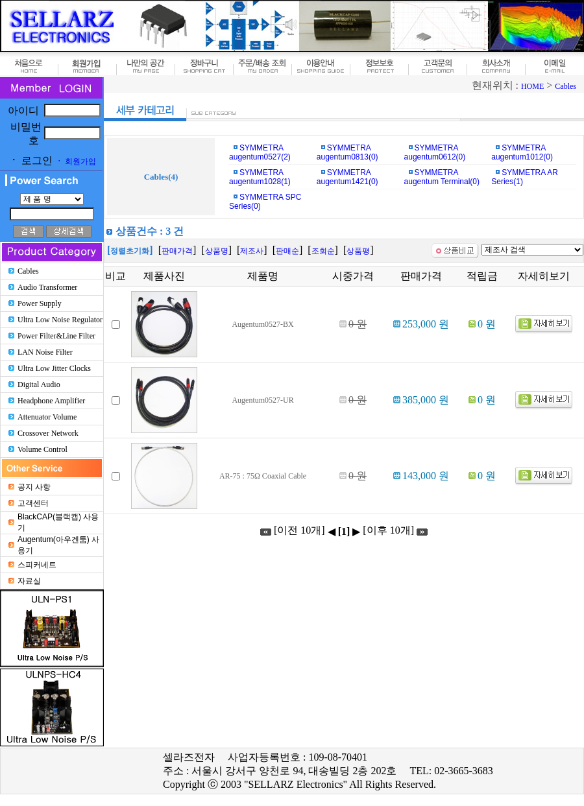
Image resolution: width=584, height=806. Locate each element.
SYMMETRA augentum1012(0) (522, 152)
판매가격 (177, 250)
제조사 (251, 250)
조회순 (323, 250)
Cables (565, 86)
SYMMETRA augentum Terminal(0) (442, 177)
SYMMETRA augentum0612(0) (435, 152)
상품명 (216, 250)
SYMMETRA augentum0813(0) (347, 152)
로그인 (30, 160)
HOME (532, 86)
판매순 (287, 250)
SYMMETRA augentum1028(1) (260, 177)
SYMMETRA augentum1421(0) (347, 177)
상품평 (358, 250)
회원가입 (75, 161)
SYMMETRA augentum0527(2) (260, 152)
